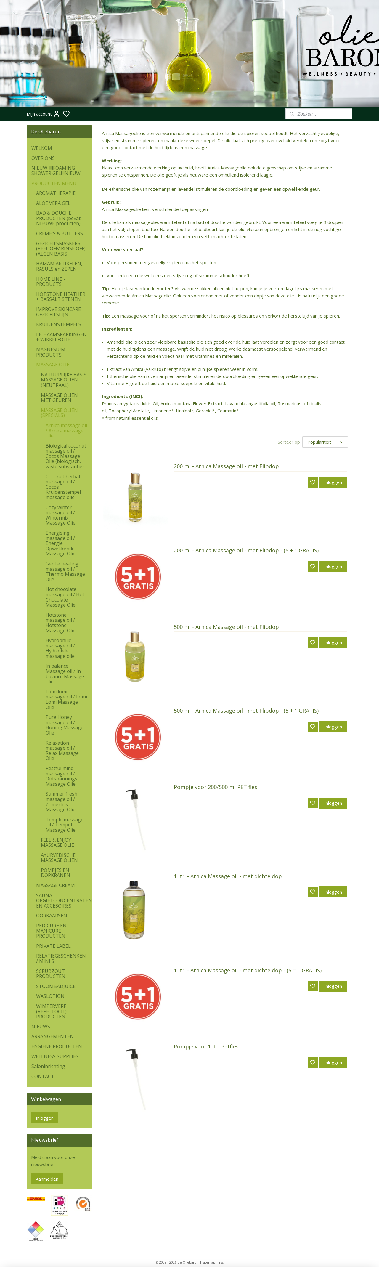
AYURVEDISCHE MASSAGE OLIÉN (59, 858)
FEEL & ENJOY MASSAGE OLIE (57, 843)
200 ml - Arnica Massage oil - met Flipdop (226, 466)
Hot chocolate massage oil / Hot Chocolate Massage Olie (65, 597)
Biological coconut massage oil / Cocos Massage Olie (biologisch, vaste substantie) (66, 456)
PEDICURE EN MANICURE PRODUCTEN (51, 930)
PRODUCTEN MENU (53, 183)
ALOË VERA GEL (53, 203)
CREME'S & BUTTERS (59, 233)
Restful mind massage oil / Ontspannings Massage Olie (61, 776)
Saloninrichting (48, 1066)
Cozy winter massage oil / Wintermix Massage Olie (61, 515)
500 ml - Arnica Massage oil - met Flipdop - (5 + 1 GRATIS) (246, 711)
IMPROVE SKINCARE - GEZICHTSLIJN (60, 312)
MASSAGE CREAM (55, 885)
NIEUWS (40, 1026)
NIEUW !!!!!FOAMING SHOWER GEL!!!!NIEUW (56, 171)
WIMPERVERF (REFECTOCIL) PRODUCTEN (51, 1011)
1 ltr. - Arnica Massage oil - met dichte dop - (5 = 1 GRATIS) (248, 970)
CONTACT (42, 1076)
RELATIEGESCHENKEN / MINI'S (61, 958)
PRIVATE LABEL (53, 946)
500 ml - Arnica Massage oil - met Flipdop (226, 627)
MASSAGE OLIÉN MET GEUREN (59, 398)
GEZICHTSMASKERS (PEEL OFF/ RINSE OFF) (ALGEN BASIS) (61, 248)
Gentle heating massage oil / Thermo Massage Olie (65, 571)
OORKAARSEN (51, 915)
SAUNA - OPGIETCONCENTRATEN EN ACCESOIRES (64, 900)
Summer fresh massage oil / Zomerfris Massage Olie (61, 802)
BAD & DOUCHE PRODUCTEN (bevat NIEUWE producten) (58, 218)
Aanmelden (47, 1179)
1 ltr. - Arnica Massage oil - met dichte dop (228, 876)
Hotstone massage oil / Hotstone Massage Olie (61, 623)
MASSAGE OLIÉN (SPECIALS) (59, 413)
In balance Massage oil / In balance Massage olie (65, 674)
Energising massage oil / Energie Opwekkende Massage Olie (61, 543)
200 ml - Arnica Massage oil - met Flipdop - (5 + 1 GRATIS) (246, 550)
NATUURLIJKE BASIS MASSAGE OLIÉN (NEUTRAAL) (63, 379)
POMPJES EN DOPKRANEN (55, 873)
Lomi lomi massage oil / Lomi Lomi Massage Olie (66, 699)
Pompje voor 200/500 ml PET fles (215, 787)
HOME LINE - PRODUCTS (50, 282)
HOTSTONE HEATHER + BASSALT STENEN (60, 297)
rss (221, 1262)
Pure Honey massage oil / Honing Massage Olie (64, 725)
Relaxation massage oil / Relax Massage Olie (62, 751)
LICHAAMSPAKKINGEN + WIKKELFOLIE (61, 337)
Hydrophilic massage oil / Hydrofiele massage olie (60, 648)
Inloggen (333, 482)
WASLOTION (50, 996)
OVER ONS (43, 158)
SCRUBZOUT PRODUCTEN (50, 974)
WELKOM (41, 148)
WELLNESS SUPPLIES (54, 1056)
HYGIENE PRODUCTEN (56, 1046)
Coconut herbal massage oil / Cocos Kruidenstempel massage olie (63, 487)
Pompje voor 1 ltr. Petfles (206, 1046)
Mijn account (43, 113)
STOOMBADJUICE (56, 986)
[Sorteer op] (325, 442)
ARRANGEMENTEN (52, 1036)
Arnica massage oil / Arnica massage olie (66, 430)
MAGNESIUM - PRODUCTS (52, 352)
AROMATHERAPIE (56, 193)
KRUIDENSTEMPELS (58, 324)
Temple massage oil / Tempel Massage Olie (64, 824)
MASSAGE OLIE (52, 364)
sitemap (209, 1262)
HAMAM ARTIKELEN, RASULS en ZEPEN (59, 266)
